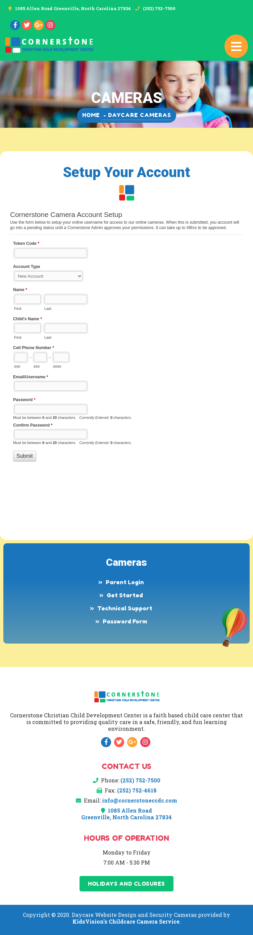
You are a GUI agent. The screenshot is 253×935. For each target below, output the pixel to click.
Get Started (125, 595)
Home (91, 115)
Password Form (125, 621)
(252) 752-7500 (159, 8)
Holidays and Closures (126, 883)
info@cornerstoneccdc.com (139, 800)
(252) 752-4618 (137, 790)
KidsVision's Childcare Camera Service (126, 921)
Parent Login (125, 582)
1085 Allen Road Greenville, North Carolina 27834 (73, 8)
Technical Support (124, 608)
